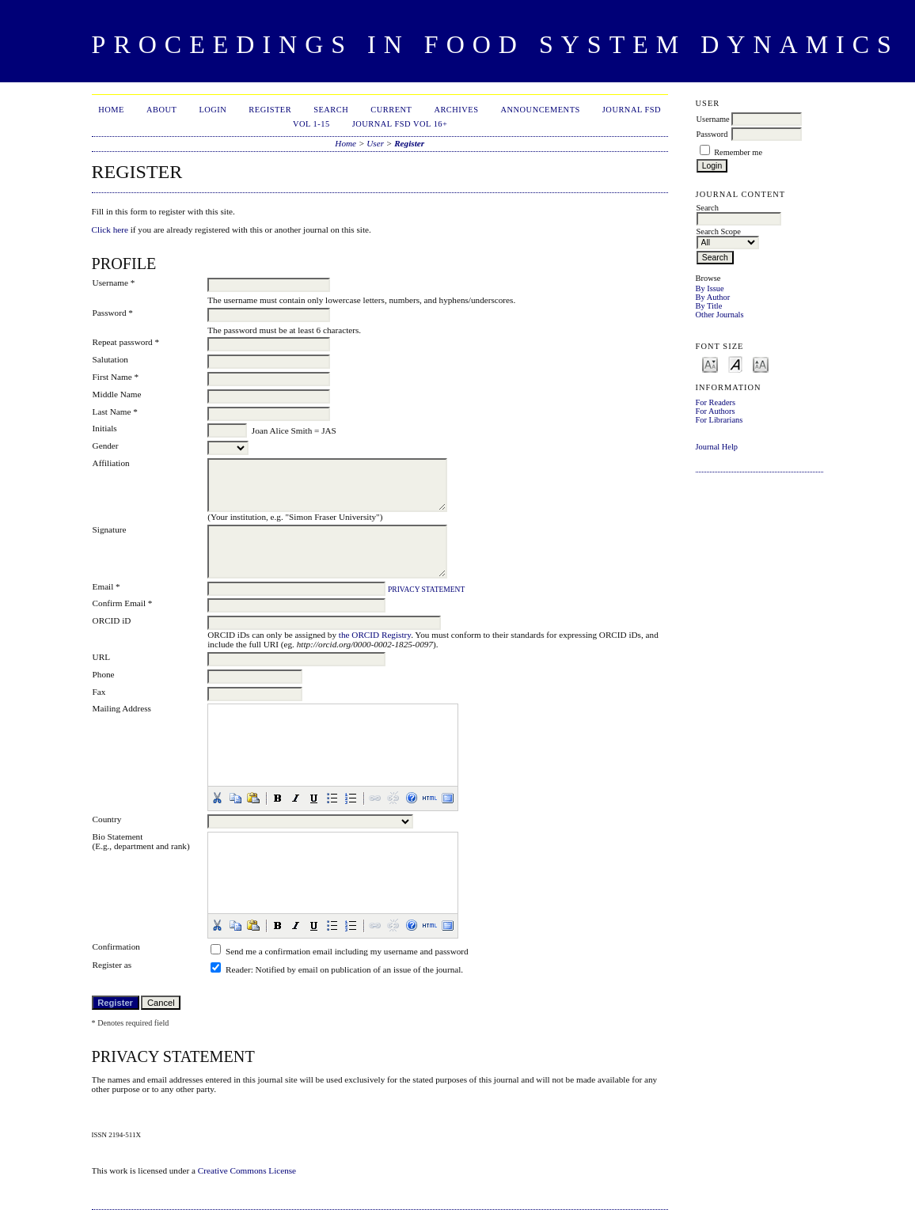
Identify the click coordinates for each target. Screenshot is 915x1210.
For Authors (715, 411)
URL (101, 657)
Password (712, 134)
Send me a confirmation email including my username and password (347, 951)
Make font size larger (761, 364)
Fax (99, 691)
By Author (713, 297)
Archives (456, 109)
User (375, 143)
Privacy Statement (426, 590)
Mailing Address (122, 708)
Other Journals (720, 314)
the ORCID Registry (375, 634)
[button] (217, 797)
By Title (709, 306)
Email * (106, 586)
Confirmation (116, 946)
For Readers (716, 402)
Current (391, 109)
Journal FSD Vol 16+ (400, 123)
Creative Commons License (247, 1170)
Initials (105, 428)
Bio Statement (118, 836)
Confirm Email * (123, 603)
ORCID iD (112, 620)
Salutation (110, 359)
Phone (104, 674)
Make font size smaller (710, 364)
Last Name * (115, 411)
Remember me (738, 152)
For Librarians (719, 419)
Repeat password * (126, 342)
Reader (238, 969)
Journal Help (717, 446)
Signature (110, 529)
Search (330, 109)
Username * (114, 282)
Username (713, 119)
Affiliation (111, 463)
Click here (110, 229)
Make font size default (735, 364)
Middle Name (117, 394)
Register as (112, 964)
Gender (106, 445)
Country (107, 819)
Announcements (540, 109)
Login (212, 109)
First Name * (116, 376)
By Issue (710, 288)
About (161, 109)
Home (111, 109)
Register (270, 109)
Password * (113, 312)
